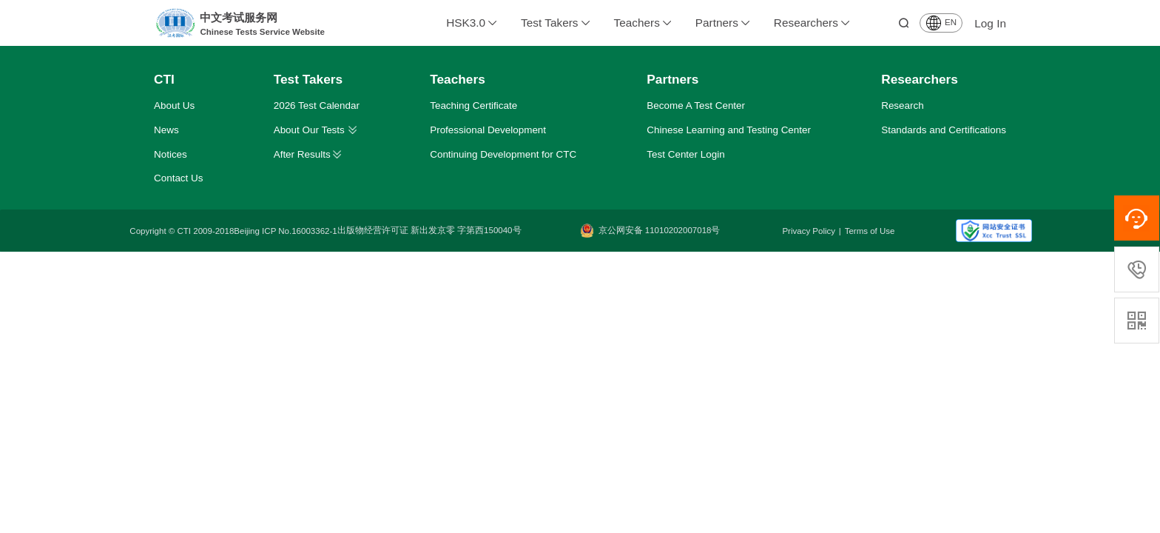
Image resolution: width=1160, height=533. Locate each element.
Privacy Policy (808, 231)
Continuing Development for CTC (503, 154)
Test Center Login (685, 154)
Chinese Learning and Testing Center (729, 129)
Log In (990, 23)
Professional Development (488, 129)
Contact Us (178, 178)
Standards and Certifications (943, 129)
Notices (170, 154)
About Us (174, 105)
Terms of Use (870, 231)
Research (902, 105)
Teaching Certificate (473, 105)
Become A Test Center (696, 105)
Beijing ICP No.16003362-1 (285, 231)
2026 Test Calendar (317, 105)
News (166, 129)
